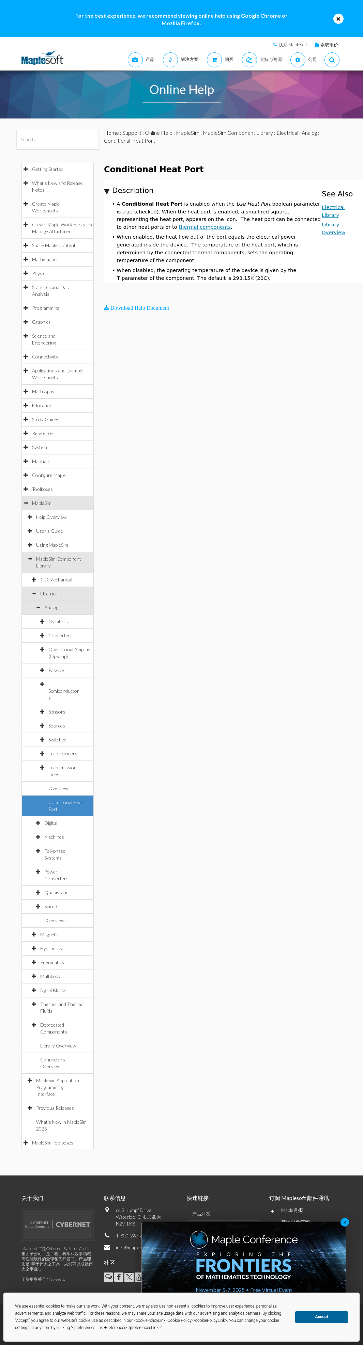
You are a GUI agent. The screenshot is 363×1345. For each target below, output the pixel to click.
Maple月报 (292, 1210)
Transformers (62, 753)
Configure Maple (49, 475)
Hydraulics (51, 948)
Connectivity (45, 356)
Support (131, 132)
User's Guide (49, 531)
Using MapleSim (52, 545)
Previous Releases (55, 1108)
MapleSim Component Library (238, 132)
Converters (60, 635)
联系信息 (115, 1198)
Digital (50, 823)
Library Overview (58, 1045)
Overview (58, 788)
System (39, 447)
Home (111, 132)
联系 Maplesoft (292, 44)
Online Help (158, 132)
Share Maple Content (54, 245)
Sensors (56, 712)
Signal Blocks (53, 990)
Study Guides (45, 419)
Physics (40, 273)
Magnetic (49, 934)
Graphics (41, 322)
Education (42, 405)
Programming (45, 308)
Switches (57, 739)
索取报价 (329, 44)
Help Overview (51, 517)
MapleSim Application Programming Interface (57, 1087)
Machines (54, 837)
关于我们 (32, 1198)
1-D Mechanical (56, 579)
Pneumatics (52, 962)
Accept (321, 1316)
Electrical (49, 593)
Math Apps (43, 391)
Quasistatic (56, 892)
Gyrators (58, 621)
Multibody (50, 976)
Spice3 (50, 906)
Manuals (41, 461)
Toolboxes (42, 489)
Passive (56, 670)
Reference (42, 433)
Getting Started (47, 169)
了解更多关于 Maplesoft (42, 1279)
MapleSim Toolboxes (52, 1143)
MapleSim (41, 503)
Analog (51, 607)
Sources (56, 725)
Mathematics (45, 259)
